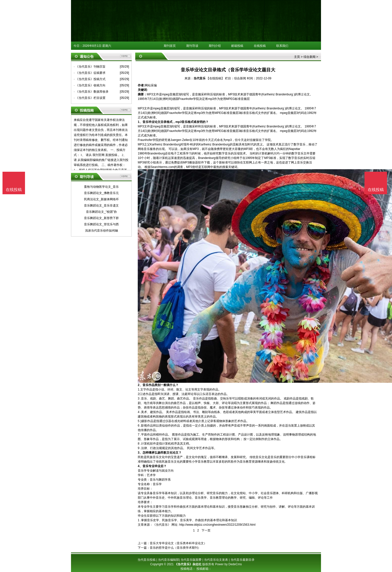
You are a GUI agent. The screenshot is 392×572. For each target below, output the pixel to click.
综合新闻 (310, 57)
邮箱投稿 (237, 46)
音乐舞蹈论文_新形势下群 (101, 218)
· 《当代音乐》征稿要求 (90, 73)
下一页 (206, 530)
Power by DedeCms (228, 564)
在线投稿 (260, 46)
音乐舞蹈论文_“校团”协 (101, 212)
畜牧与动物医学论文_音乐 (101, 186)
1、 (140, 122)
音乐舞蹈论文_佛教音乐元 (101, 193)
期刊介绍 (215, 46)
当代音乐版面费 (191, 559)
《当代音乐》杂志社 (188, 564)
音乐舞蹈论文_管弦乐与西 (101, 224)
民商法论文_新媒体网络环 (101, 199)
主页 (297, 57)
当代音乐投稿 (147, 559)
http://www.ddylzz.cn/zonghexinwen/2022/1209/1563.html (217, 524)
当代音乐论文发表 (216, 559)
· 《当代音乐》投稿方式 (90, 79)
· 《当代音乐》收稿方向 (90, 85)
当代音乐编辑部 (168, 559)
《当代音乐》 (162, 524)
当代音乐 (200, 78)
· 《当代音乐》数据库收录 (91, 91)
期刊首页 (170, 46)
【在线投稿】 (215, 78)
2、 (140, 385)
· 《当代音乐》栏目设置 (90, 98)
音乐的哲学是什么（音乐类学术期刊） (175, 547)
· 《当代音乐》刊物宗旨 (90, 66)
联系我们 (282, 46)
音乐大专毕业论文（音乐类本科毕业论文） (178, 543)
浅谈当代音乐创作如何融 (101, 230)
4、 (140, 466)
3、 (140, 452)
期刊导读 (192, 46)
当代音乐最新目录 (242, 559)
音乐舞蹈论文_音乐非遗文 (101, 205)
